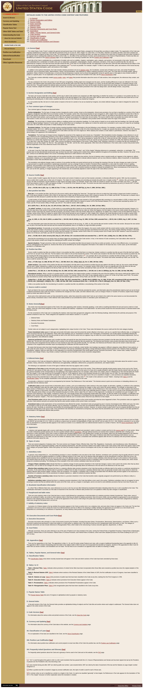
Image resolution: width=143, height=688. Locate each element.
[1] (70, 65)
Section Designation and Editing (41, 20)
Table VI (51, 585)
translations (78, 432)
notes (64, 77)
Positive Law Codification (38, 40)
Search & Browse (50, 57)
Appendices (34, 31)
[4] (84, 376)
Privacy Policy (136, 686)
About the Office (123, 686)
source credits (57, 77)
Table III (125, 377)
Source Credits (35, 22)
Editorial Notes (35, 25)
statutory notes (84, 70)
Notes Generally (35, 24)
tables (71, 77)
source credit (120, 430)
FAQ (99, 652)
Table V (46, 583)
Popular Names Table (37, 595)
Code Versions (35, 34)
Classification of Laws (37, 38)
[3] (84, 255)
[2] (117, 179)
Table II (51, 572)
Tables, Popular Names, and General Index (45, 33)
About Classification (107, 74)
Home (139, 11)
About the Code (81, 615)
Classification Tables (33, 378)
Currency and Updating (38, 36)
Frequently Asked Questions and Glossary (44, 41)
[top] (38, 48)
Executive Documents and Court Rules (43, 29)
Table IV (48, 580)
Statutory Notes (35, 27)
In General (33, 18)
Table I (45, 568)
